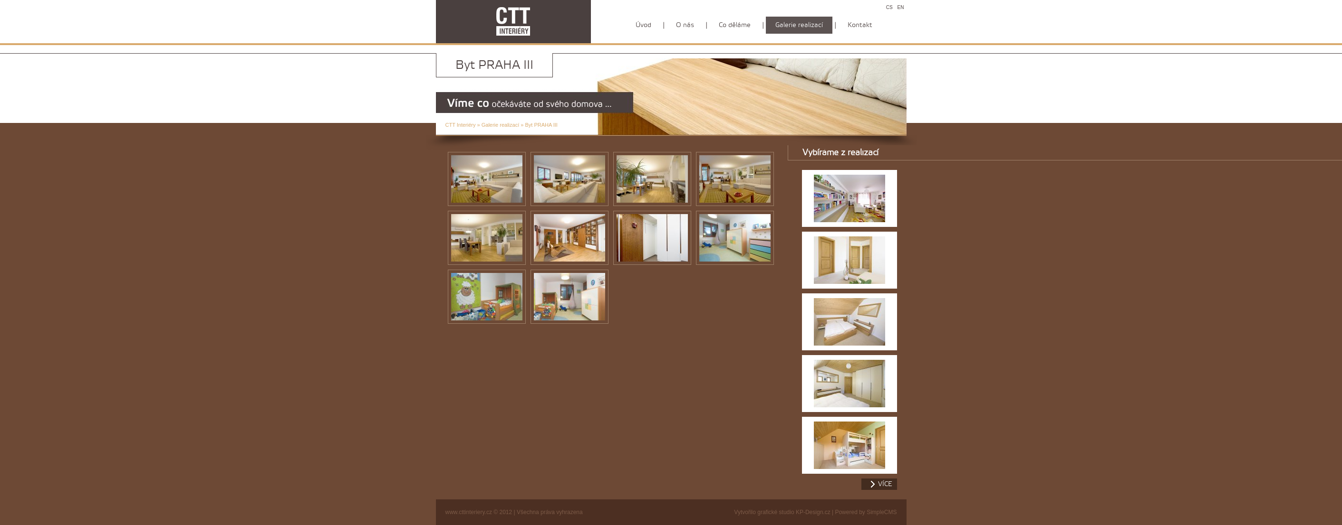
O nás (685, 25)
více (885, 484)
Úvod (643, 25)
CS (889, 7)
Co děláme (735, 25)
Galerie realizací (500, 125)
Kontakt (860, 25)
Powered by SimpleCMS (866, 512)
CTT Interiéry (460, 125)
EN (901, 7)
